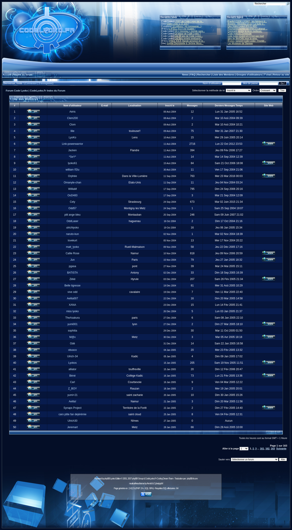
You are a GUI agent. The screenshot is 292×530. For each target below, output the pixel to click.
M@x (72, 337)
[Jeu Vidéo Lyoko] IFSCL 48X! (242, 26)
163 (273, 448)
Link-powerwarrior (72, 143)
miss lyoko (72, 311)
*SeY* (72, 156)
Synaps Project (72, 407)
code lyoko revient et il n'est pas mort (246, 36)
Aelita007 (72, 298)
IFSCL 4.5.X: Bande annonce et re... (187, 41)
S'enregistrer (46, 83)
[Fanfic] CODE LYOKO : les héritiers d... (247, 21)
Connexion (31, 83)
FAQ (192, 74)
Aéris (72, 111)
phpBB (107, 478)
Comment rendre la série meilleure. (245, 31)
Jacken (72, 150)
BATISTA (72, 272)
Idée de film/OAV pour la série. (243, 38)
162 (267, 448)
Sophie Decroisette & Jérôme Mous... (185, 43)
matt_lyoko (72, 246)
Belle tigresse (73, 285)
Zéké (72, 279)
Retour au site (281, 74)
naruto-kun (72, 234)
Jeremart (72, 427)
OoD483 (72, 195)
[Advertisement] (146, 511)
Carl (72, 382)
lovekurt (72, 240)
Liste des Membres (223, 74)
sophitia (72, 330)
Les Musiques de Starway (240, 43)
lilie (72, 131)
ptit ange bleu (73, 214)
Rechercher (204, 74)
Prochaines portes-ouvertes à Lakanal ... (248, 29)
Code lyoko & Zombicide (240, 33)
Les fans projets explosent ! (188, 38)
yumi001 (72, 324)
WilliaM (72, 189)
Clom (72, 124)
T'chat (267, 74)
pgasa (72, 266)
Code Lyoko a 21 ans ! (178, 24)
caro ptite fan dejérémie (72, 414)
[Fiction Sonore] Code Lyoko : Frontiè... (247, 41)
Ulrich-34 (72, 356)
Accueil (7, 74)
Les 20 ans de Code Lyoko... (189, 36)
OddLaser (72, 221)
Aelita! (72, 401)
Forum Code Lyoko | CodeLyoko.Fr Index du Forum (35, 90)
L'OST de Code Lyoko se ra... (189, 21)
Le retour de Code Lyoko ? (188, 33)
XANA (72, 304)
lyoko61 (72, 163)
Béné (72, 375)
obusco (72, 349)
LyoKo (72, 137)
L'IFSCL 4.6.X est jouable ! (182, 29)
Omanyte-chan (72, 182)
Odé (72, 343)
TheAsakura (72, 317)
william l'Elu (72, 169)
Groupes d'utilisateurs (249, 74)
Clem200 (72, 118)
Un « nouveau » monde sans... (190, 31)
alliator (72, 369)
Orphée (72, 176)
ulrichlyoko (72, 227)
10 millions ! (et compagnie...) (186, 26)
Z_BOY (72, 388)
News (185, 74)
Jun (72, 259)
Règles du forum (22, 74)
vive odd (72, 292)
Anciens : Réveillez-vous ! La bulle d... (246, 24)
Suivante (281, 448)
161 (262, 448)
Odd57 (73, 208)
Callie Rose (72, 253)
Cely (72, 201)
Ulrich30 (72, 420)
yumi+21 (72, 395)
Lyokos (72, 362)
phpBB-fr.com (192, 478)
